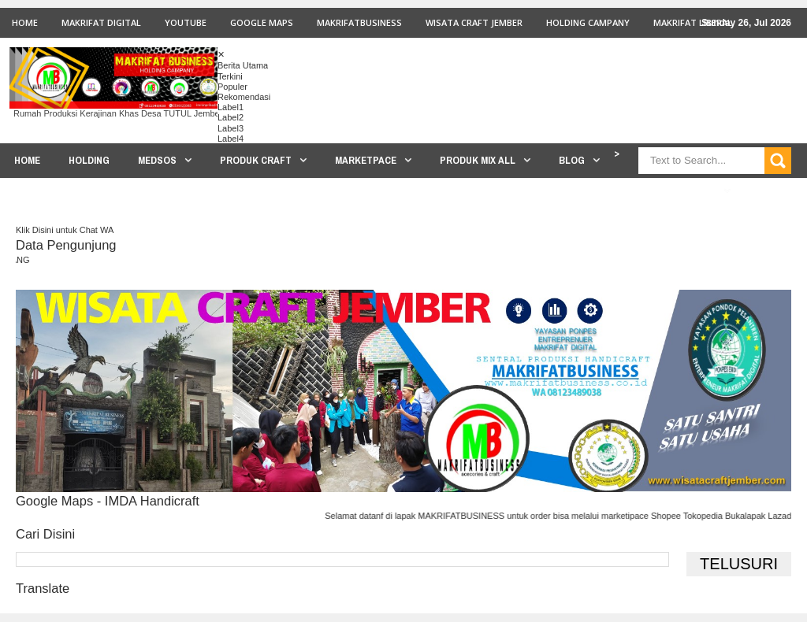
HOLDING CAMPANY (588, 22)
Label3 (231, 128)
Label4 (231, 138)
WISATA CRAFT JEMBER (474, 22)
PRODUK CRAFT (256, 160)
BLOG (572, 160)
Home (25, 22)
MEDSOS (157, 160)
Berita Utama (243, 65)
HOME (27, 160)
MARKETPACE (365, 160)
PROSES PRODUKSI (672, 191)
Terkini (230, 76)
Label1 (231, 107)
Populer (232, 86)
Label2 (231, 117)
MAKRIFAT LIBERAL (692, 22)
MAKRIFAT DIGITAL (101, 22)
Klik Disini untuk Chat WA (64, 230)
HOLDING (89, 160)
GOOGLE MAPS (261, 22)
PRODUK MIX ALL (477, 160)
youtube (185, 22)
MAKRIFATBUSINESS (359, 22)
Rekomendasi (244, 97)
